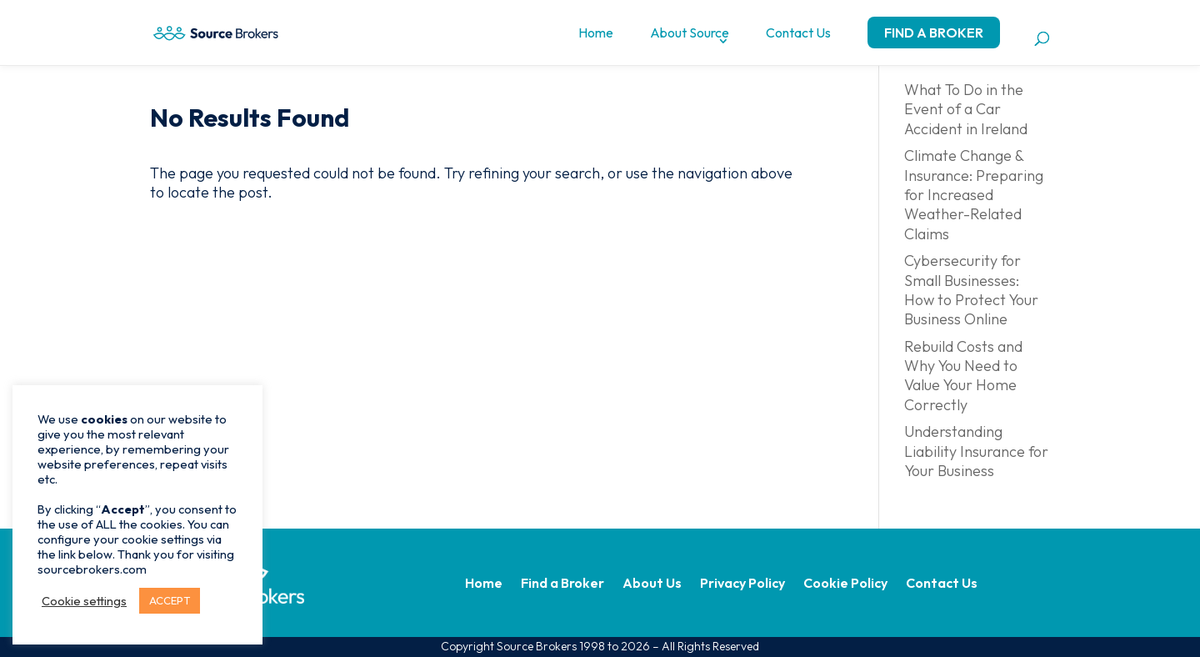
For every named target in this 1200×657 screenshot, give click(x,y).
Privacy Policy (742, 584)
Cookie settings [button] (84, 601)
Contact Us (798, 32)
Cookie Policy (845, 584)
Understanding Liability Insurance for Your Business (976, 451)
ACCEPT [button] (169, 600)
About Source (689, 32)
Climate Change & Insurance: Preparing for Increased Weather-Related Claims (973, 194)
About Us (652, 584)
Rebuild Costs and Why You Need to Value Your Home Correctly (963, 375)
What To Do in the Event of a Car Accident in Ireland (966, 109)
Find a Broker (933, 32)
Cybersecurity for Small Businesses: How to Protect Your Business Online (971, 289)
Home (595, 32)
